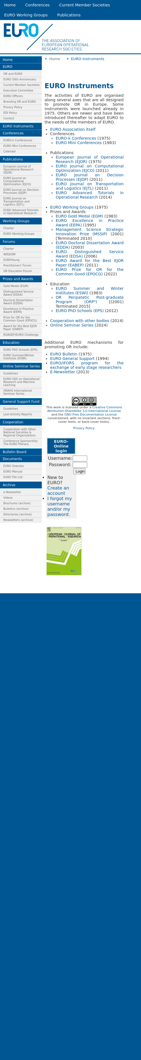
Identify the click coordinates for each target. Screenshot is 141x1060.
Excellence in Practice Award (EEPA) (18, 310)
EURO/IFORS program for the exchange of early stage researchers (87, 365)
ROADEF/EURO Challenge (20, 334)
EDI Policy (10, 112)
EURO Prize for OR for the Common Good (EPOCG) (90, 271)
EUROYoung (11, 259)
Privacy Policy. (84, 428)
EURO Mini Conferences (19, 145)
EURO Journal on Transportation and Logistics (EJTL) (16, 201)
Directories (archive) (17, 514)
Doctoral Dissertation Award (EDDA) (18, 302)
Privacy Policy (12, 107)
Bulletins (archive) (16, 508)
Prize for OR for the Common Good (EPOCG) (20, 319)
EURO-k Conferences (17, 140)
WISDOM (9, 254)
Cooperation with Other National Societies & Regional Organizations (19, 432)
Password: (60, 464)
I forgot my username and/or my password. (59, 506)
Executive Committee (18, 90)
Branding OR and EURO (19, 101)
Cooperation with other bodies (79, 320)
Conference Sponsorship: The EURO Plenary (20, 442)
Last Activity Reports (17, 414)
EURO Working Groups (26, 15)
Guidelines (10, 373)
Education (11, 343)
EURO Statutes (13, 466)
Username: (60, 458)
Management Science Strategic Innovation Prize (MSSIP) (90, 231)
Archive (9, 485)
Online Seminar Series (21, 366)
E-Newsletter (62, 372)
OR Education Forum (17, 271)
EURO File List (13, 477)
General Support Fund (21, 402)
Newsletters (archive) (18, 520)
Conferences (37, 5)
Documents (12, 459)
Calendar (9, 151)
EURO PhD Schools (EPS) (20, 349)
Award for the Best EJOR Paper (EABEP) (20, 328)
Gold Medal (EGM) (15, 286)
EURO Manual (12, 471)
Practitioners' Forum (17, 265)
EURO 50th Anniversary (19, 79)
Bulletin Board (14, 452)
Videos (8, 497)
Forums (9, 242)
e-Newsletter (12, 492)
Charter (8, 228)
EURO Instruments (18, 126)
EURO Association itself (73, 129)
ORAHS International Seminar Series (17, 392)
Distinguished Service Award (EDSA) (18, 293)
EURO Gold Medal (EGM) (79, 216)
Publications (69, 15)
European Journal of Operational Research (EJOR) (18, 169)
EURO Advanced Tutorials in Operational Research (20, 212)
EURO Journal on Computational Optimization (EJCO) (17, 181)
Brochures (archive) (17, 503)
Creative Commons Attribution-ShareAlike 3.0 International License (84, 409)
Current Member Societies (84, 5)
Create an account (58, 490)
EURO (7, 67)
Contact (8, 118)
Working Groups (16, 221)
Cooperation (13, 422)
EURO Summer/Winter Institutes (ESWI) (18, 357)
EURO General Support (72, 358)
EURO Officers (13, 96)
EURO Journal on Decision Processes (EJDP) (21, 191)
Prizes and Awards (18, 279)
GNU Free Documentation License (90, 414)
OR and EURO (12, 73)
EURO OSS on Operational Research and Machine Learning (21, 382)
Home (10, 5)
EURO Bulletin (63, 354)
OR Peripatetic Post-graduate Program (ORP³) (90, 299)
